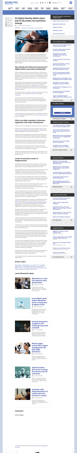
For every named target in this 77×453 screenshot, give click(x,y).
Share (9, 18)
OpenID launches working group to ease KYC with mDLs (62, 87)
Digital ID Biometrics (57, 186)
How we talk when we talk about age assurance (61, 60)
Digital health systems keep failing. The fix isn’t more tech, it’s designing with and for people (62, 136)
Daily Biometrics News (58, 100)
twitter (45, 3)
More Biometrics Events (58, 257)
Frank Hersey (28, 25)
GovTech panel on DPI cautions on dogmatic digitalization (61, 177)
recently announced (40, 114)
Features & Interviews (30, 8)
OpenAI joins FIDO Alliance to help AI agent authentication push (61, 64)
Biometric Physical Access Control (61, 21)
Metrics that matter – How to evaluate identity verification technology (62, 213)
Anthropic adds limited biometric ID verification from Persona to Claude (40, 392)
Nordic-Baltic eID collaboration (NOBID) (33, 267)
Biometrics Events (63, 8)
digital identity (18, 265)
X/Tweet (9, 20)
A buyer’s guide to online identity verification (60, 203)
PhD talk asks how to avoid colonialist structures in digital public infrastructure (62, 173)
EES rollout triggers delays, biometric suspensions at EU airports (61, 50)
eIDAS (35, 265)
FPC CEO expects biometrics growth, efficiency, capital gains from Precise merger (61, 74)
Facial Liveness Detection (59, 33)
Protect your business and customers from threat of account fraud (61, 199)
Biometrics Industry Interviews (60, 150)
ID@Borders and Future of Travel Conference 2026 (62, 232)
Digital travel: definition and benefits (61, 217)
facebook (47, 3)
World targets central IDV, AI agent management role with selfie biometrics (40, 348)
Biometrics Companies (48, 8)
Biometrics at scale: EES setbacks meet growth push (39, 281)
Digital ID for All (18, 8)
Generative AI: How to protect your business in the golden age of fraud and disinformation (62, 208)
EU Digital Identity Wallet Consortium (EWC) (33, 266)
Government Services (39, 27)
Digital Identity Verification (59, 24)
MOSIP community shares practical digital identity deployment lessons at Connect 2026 (62, 182)
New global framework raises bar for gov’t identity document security (61, 69)
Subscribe (37, 2)
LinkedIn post (35, 85)
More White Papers (57, 220)
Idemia (41, 128)
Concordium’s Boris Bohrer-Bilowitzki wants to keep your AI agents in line (39, 301)
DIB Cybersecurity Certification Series (62, 249)
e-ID (31, 265)
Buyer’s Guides (23, 8)
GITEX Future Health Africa (62, 253)
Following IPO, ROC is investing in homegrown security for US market (61, 83)
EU (38, 265)
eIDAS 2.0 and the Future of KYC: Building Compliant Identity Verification (62, 238)
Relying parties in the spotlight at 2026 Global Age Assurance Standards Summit (62, 79)
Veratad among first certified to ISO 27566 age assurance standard (40, 325)
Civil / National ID (32, 27)
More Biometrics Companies (59, 118)
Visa (36, 269)
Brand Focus (42, 8)
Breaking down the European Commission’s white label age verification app (60, 55)
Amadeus (17, 89)
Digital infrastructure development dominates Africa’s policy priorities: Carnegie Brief (61, 168)
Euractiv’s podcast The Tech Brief (22, 130)
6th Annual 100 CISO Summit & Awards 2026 (62, 244)
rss (40, 3)
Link (8, 22)
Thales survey (22, 113)
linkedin (43, 3)
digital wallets (26, 265)
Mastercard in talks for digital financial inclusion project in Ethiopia (62, 45)
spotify (50, 3)
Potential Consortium (30, 93)
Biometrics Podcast (70, 8)
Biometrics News (10, 8)
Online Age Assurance (58, 30)
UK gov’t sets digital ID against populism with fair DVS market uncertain (62, 96)
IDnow (17, 200)
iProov (43, 106)
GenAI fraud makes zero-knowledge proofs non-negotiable (61, 92)
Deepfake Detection (57, 27)
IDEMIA (17, 267)
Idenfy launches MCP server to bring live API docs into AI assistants (39, 371)
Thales (33, 92)
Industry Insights (37, 8)
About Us (32, 2)
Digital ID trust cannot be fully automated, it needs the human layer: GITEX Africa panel (61, 162)
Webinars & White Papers (56, 8)
